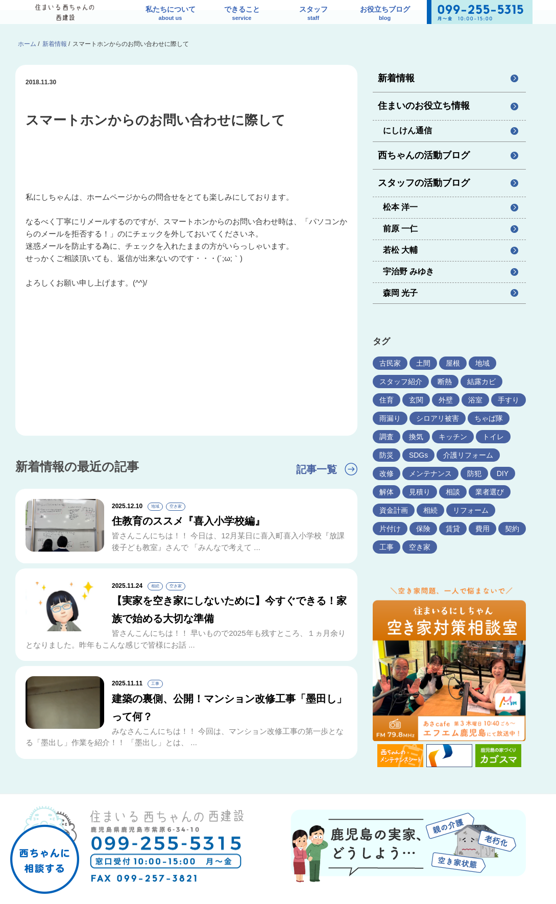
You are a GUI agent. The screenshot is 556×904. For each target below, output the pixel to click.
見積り (419, 492)
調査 (386, 437)
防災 (386, 455)
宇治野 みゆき (408, 271)
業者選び (489, 492)
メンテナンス (430, 473)
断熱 (445, 381)
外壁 (446, 400)
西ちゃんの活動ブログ (424, 155)
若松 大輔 (400, 250)
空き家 (419, 547)
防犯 (474, 473)
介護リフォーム (468, 455)
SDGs (418, 455)
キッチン (453, 437)
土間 (423, 363)
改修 (386, 473)
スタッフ (313, 14)
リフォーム (471, 510)
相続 (430, 510)
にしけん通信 (407, 130)
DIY (503, 473)
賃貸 (453, 529)
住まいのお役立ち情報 (424, 106)
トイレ (493, 437)
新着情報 (396, 78)
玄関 (416, 400)
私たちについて (170, 14)
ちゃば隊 (488, 418)
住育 (386, 400)
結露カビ (481, 381)
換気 (416, 437)
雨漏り (390, 418)
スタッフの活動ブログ (424, 183)
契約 (512, 529)
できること (242, 14)
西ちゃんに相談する (44, 842)
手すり (508, 400)
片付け (390, 529)
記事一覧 (316, 469)
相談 (453, 492)
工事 (386, 547)
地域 (482, 363)
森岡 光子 (400, 293)
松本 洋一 (400, 207)
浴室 (475, 400)
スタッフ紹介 (400, 381)
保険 (423, 529)
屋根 (453, 363)
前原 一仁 (400, 228)
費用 (482, 529)
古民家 (390, 363)
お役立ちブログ (385, 14)
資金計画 (393, 510)
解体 (386, 492)
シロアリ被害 (437, 418)
